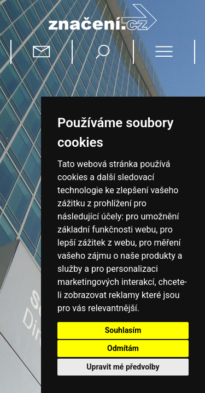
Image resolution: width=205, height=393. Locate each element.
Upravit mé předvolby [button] (122, 366)
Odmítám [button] (123, 348)
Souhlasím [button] (123, 330)
